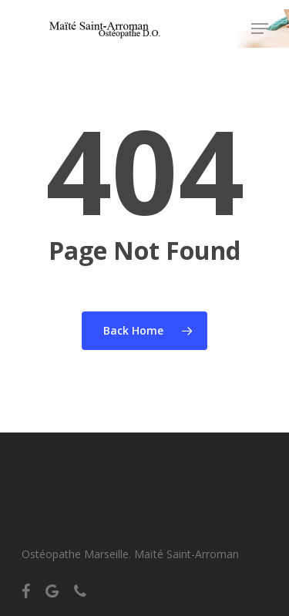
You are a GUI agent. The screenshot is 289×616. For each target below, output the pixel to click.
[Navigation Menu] (259, 28)
